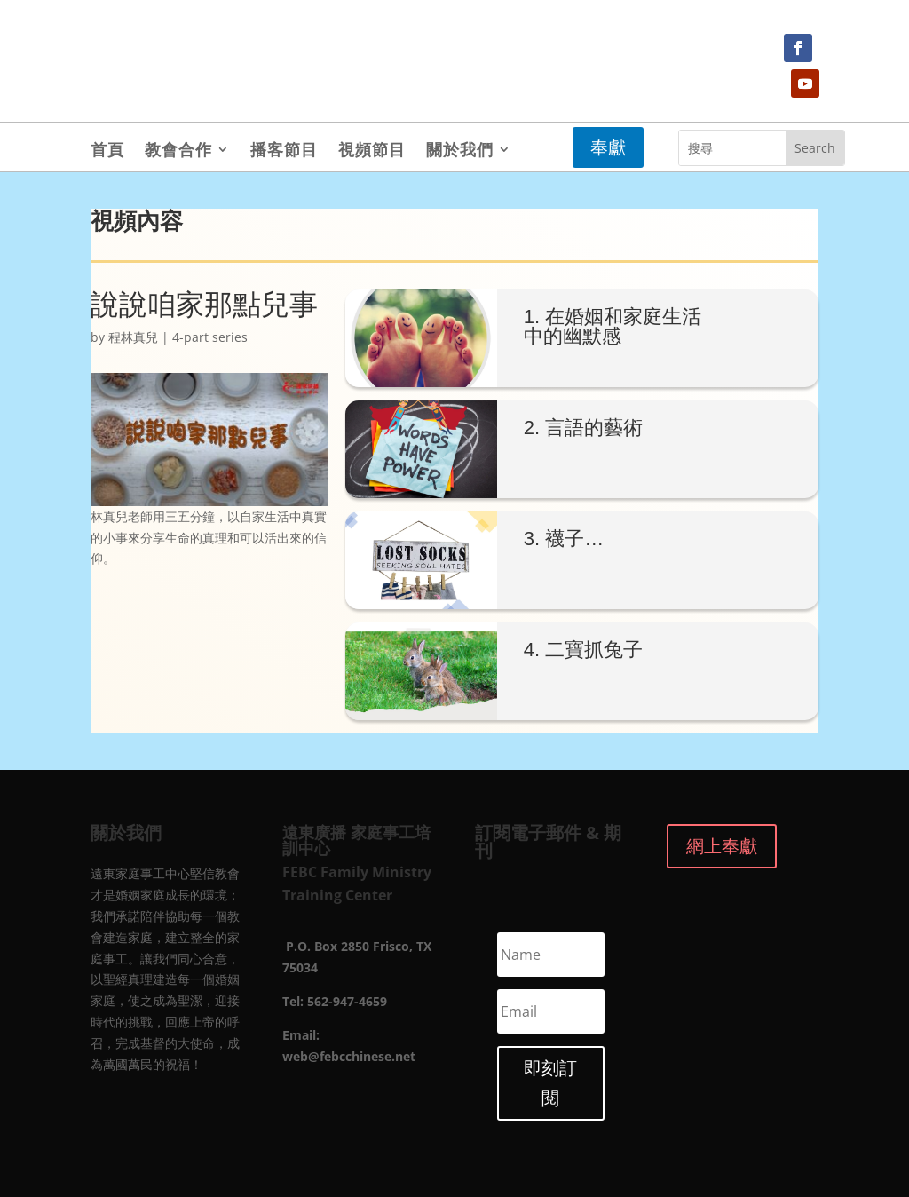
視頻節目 (372, 151)
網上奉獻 (721, 846)
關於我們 (460, 151)
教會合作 (178, 151)
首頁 (107, 151)
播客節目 (284, 151)
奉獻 (608, 147)
